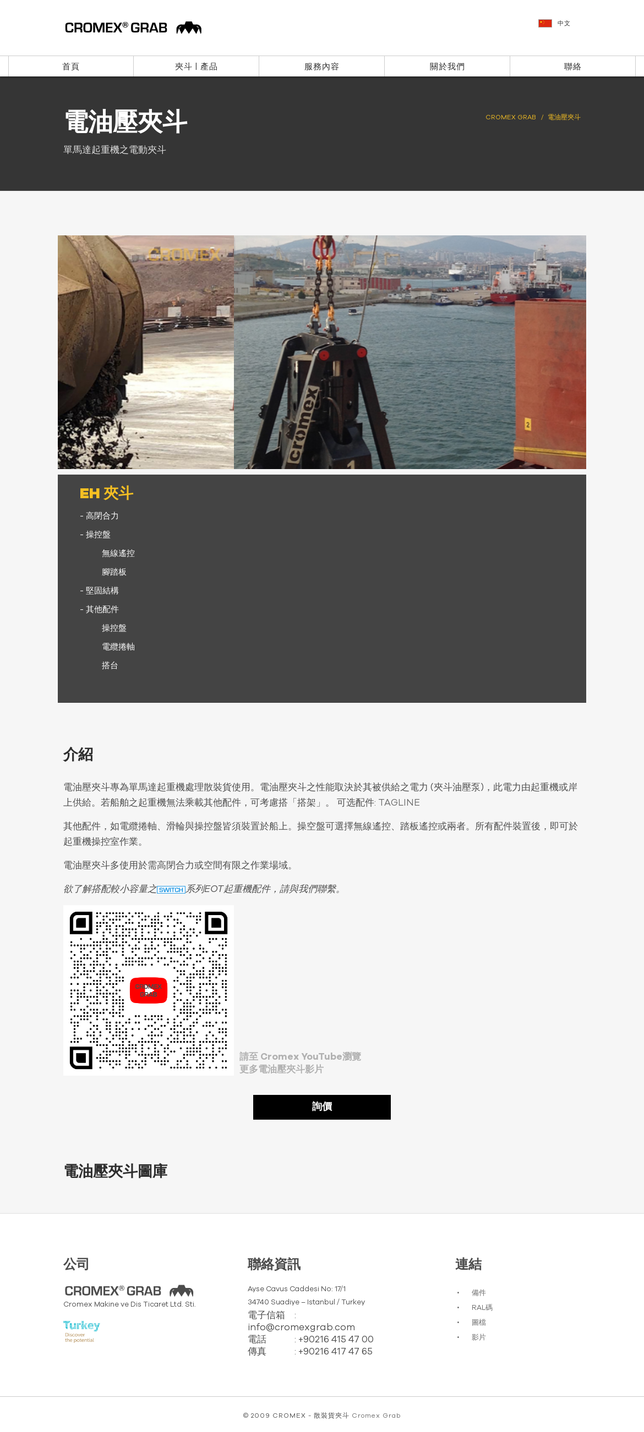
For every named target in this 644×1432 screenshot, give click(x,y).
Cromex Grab (376, 1415)
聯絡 (573, 67)
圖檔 (479, 1322)
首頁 (71, 67)
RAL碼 (482, 1308)
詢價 (322, 1107)
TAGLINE (399, 802)
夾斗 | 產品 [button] (196, 67)
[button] (586, 28)
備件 (479, 1293)
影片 (479, 1337)
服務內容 (322, 67)
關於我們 (447, 67)
